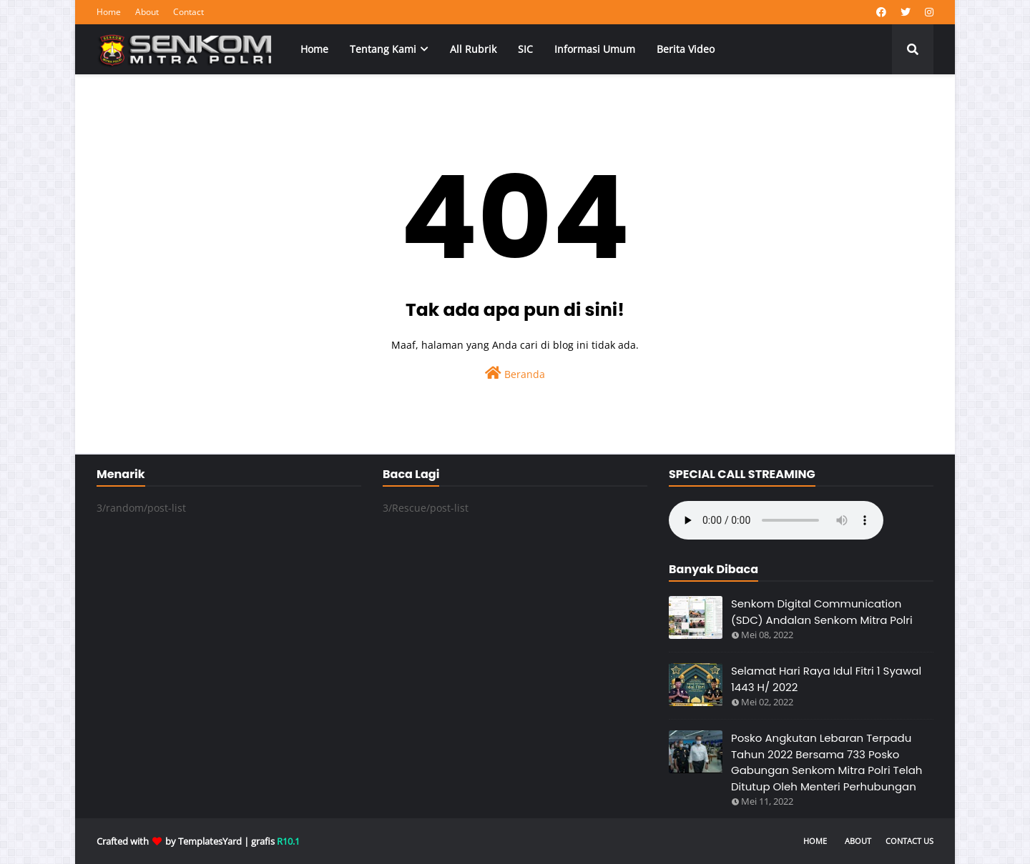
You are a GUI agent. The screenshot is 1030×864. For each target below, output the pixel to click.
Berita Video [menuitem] (686, 49)
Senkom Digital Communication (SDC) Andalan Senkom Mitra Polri (822, 611)
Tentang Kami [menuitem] (383, 49)
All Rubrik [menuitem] (473, 49)
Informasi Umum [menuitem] (594, 49)
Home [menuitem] (314, 49)
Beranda (515, 373)
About (147, 12)
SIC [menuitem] (525, 49)
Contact (188, 12)
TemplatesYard (210, 841)
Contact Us (909, 840)
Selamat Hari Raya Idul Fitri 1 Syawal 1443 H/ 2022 (826, 679)
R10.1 (288, 841)
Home (109, 12)
